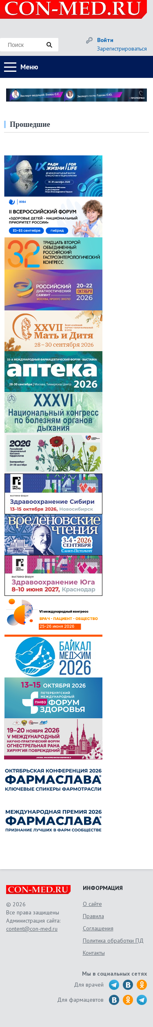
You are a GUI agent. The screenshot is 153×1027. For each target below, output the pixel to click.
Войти (105, 40)
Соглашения (98, 928)
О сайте (92, 903)
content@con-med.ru (32, 928)
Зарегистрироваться (122, 48)
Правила (93, 916)
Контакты (94, 952)
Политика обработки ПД (113, 940)
